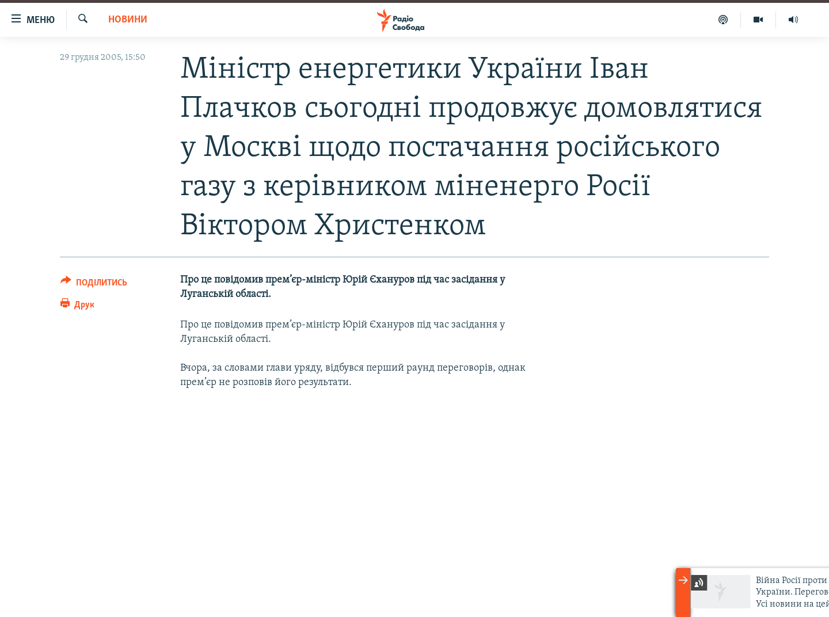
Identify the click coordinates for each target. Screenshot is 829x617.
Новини (127, 19)
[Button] (93, 284)
